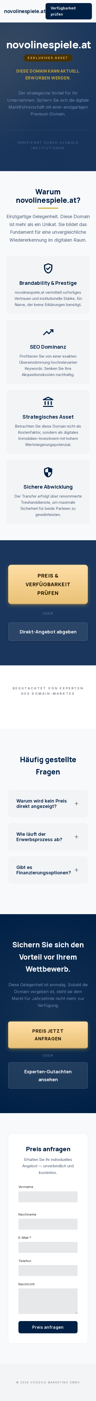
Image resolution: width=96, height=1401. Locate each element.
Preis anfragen (47, 1327)
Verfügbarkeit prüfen (63, 11)
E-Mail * (24, 1237)
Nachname (27, 1214)
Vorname (25, 1187)
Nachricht (26, 1284)
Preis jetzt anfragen (48, 1035)
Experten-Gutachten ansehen (48, 1075)
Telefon (24, 1261)
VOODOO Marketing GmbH (55, 1382)
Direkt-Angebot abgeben (48, 632)
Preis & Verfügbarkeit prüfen (48, 584)
